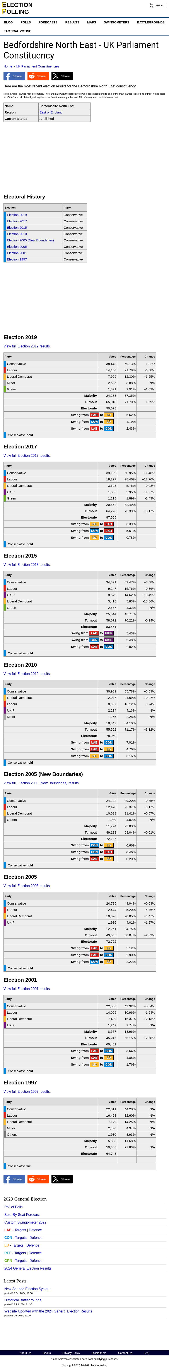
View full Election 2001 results (26, 989)
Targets (20, 1230)
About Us (25, 1353)
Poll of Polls (13, 1207)
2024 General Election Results (27, 1268)
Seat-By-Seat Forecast (22, 1215)
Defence (35, 1230)
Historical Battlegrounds (22, 1300)
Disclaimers (99, 1353)
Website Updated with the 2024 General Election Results (48, 1311)
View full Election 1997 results (26, 1091)
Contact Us (125, 1353)
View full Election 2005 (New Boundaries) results (41, 783)
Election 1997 (17, 259)
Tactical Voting (17, 31)
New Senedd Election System (27, 1289)
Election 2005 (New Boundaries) (30, 240)
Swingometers (116, 22)
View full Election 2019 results (26, 346)
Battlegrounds (151, 22)
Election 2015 (17, 227)
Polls (25, 22)
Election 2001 (17, 253)
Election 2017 (17, 221)
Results (72, 22)
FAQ (147, 1353)
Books (47, 1353)
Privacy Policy (71, 1353)
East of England (51, 112)
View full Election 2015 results (26, 565)
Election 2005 (17, 246)
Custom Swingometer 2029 (25, 1222)
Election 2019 (17, 215)
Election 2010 (17, 234)
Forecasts (48, 22)
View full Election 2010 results (26, 674)
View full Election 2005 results (26, 886)
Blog (8, 22)
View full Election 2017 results (26, 455)
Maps (91, 22)
